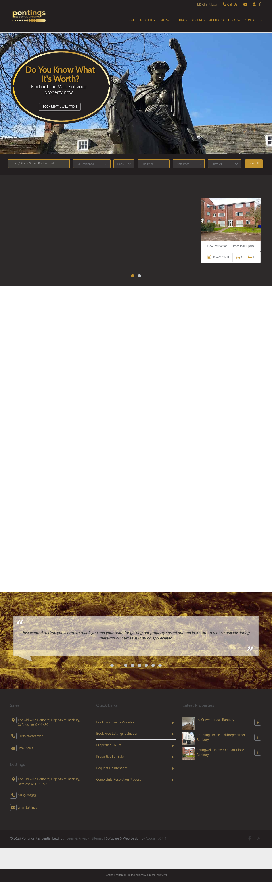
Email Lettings (27, 807)
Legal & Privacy (78, 839)
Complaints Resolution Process (118, 780)
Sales (164, 20)
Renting (198, 20)
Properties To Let (108, 745)
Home (131, 20)
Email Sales (25, 748)
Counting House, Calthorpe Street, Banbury (221, 737)
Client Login (208, 5)
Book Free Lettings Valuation (117, 734)
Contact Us (253, 20)
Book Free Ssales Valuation (116, 722)
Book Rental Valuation (60, 106)
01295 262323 (27, 795)
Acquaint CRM (156, 839)
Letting (180, 20)
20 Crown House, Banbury (215, 720)
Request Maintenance (112, 768)
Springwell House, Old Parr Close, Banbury (221, 752)
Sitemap (97, 839)
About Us (147, 20)
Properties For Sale (110, 757)
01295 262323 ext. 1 (30, 736)
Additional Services (225, 20)
